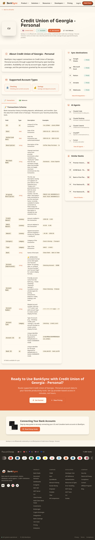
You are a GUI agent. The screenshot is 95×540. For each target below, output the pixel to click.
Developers (60, 3)
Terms (82, 537)
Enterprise (36, 528)
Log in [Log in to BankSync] (78, 3)
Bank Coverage (38, 518)
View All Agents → (79, 146)
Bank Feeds (36, 473)
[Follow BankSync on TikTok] (17, 485)
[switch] (2, 485)
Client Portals (37, 497)
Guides (67, 498)
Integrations (37, 515)
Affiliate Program (86, 486)
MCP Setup (68, 489)
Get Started (54, 30)
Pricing (69, 3)
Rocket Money (53, 486)
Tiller (50, 495)
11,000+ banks (88, 452)
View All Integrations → (79, 96)
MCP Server (36, 491)
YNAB (51, 473)
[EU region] (42, 451)
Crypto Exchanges (38, 512)
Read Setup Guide (30, 429)
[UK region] (36, 451)
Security (83, 473)
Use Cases (36, 522)
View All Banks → (79, 197)
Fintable (51, 492)
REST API (36, 488)
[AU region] (31, 451)
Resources (47, 3)
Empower (52, 489)
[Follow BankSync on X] (8, 485)
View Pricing (56, 400)
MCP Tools (68, 492)
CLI (34, 494)
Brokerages (36, 509)
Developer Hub (69, 473)
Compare (52, 469)
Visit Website (68, 30)
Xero (50, 476)
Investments (37, 506)
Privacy (77, 537)
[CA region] (25, 451)
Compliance (84, 479)
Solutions (35, 3)
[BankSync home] (9, 3)
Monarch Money (54, 482)
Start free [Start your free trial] (87, 3)
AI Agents (36, 485)
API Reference (69, 476)
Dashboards (37, 482)
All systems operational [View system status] (9, 537)
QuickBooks (53, 479)
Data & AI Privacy (86, 476)
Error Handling (69, 486)
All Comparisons (54, 498)
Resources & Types (71, 482)
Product (25, 3)
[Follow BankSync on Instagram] (13, 485)
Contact (83, 482)
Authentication (69, 479)
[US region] (19, 451)
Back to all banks (7, 9)
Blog (82, 489)
